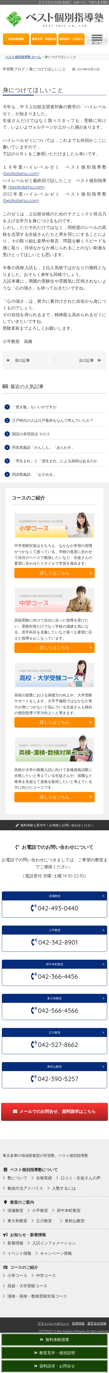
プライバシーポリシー (53, 1323)
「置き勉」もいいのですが (34, 407)
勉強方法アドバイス (25, 1188)
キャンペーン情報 (56, 1253)
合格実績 (44, 1177)
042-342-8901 (58, 942)
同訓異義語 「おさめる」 (34, 474)
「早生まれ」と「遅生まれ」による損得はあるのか (54, 461)
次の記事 (91, 360)
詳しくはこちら (54, 573)
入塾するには (64, 1188)
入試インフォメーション (54, 1242)
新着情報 (15, 1242)
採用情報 (78, 1323)
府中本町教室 (54, 964)
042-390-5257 (58, 1079)
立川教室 (56, 1032)
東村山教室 (54, 1066)
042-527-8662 (58, 1045)
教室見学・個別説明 (44, 39)
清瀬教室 (54, 896)
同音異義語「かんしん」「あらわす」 (43, 447)
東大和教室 (54, 998)
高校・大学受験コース (27, 1285)
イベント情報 (19, 1253)
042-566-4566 (58, 1010)
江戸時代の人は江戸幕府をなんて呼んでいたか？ (53, 420)
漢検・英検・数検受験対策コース (37, 1296)
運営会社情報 (96, 1323)
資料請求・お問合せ (71, 39)
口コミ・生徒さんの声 (81, 1177)
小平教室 (54, 930)
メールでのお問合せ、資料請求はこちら (54, 1111)
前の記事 (16, 360)
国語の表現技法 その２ (31, 434)
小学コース (17, 1275)
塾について (17, 1177)
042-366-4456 (58, 976)
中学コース (46, 1275)
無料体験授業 (16, 39)
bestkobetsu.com (21, 173)
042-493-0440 (58, 908)
